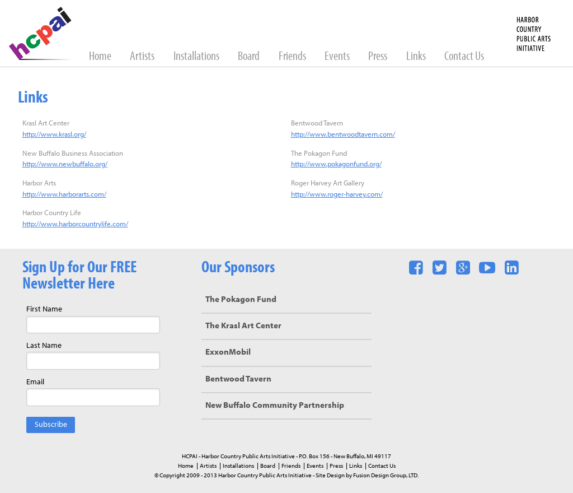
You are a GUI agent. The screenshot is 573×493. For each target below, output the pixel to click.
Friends (293, 56)
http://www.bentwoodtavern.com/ (343, 134)
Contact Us (464, 56)
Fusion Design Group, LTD (385, 475)
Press (378, 56)
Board (249, 56)
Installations (197, 56)
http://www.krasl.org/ (54, 134)
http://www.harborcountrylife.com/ (75, 224)
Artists (143, 56)
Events (338, 56)
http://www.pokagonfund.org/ (336, 164)
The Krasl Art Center (243, 326)
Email (35, 382)
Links (417, 56)
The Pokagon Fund (240, 300)
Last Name (44, 346)
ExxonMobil (228, 352)
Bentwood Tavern (238, 379)
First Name (44, 309)
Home (101, 56)
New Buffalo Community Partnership (274, 406)
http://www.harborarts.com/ (64, 194)
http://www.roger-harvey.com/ (337, 194)
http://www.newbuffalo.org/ (64, 164)
